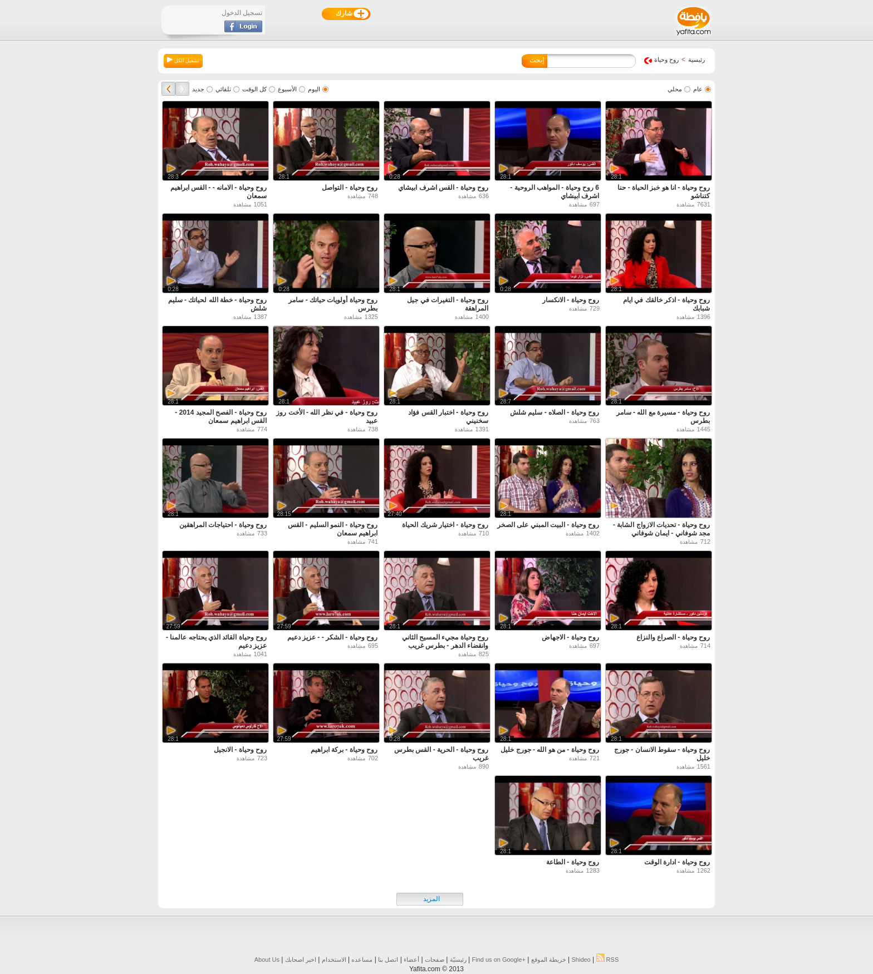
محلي (675, 89)
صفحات (434, 959)
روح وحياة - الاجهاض (570, 637)
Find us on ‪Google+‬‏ (499, 959)
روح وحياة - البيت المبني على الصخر (548, 525)
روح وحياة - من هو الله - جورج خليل (550, 750)
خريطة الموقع (548, 959)
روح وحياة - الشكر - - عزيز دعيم (332, 637)
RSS (607, 959)
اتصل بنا (388, 959)
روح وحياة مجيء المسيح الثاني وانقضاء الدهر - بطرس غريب (445, 641)
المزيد (431, 899)
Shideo (580, 959)
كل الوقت (254, 89)
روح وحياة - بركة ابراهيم (344, 750)
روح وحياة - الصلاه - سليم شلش (554, 412)
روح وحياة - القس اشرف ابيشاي (443, 187)
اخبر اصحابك (300, 959)
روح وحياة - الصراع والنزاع (673, 637)
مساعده (361, 959)
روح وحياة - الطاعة (572, 862)
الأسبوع (287, 89)
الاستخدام (334, 959)
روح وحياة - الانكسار (570, 300)
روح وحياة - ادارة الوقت (677, 862)
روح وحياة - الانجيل (240, 750)
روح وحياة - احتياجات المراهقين (223, 525)
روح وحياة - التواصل (349, 187)
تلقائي (223, 89)
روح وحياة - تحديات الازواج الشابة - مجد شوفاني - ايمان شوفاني (661, 529)
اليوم (314, 89)
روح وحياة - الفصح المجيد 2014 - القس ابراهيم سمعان (221, 417)
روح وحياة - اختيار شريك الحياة (445, 525)
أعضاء (411, 959)
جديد (198, 89)
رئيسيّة (458, 959)
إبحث (536, 60)
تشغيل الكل (183, 60)
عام (698, 89)
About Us (266, 959)
